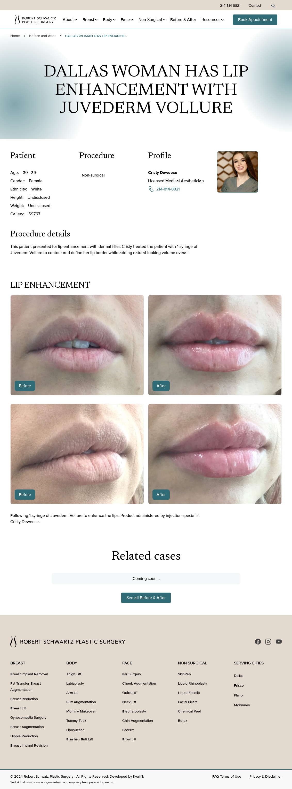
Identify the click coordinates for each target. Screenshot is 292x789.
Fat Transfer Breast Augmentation (25, 686)
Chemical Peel (189, 711)
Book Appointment (255, 19)
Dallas (239, 675)
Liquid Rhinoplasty (192, 683)
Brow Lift (129, 739)
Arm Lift (72, 693)
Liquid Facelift (189, 693)
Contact (255, 5)
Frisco (239, 685)
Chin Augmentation (137, 720)
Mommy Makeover (81, 711)
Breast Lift (18, 708)
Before (183, 19)
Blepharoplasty (134, 711)
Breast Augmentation (27, 727)
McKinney (242, 705)
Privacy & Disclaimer (265, 776)
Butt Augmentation (81, 702)
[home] (35, 19)
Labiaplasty (75, 683)
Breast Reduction (24, 699)
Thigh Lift (73, 674)
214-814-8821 (230, 5)
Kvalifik (138, 776)
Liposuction (75, 730)
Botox (182, 720)
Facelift (128, 730)
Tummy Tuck (76, 720)
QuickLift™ (130, 693)
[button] (70, 19)
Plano (238, 695)
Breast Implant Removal (29, 674)
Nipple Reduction (24, 736)
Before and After (42, 36)
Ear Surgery (131, 674)
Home (15, 36)
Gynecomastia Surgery (28, 717)
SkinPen (184, 674)
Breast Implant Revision (29, 745)
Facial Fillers (188, 702)
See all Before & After (146, 597)
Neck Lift (129, 702)
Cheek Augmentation (139, 683)
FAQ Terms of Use (226, 776)
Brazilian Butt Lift (79, 739)
